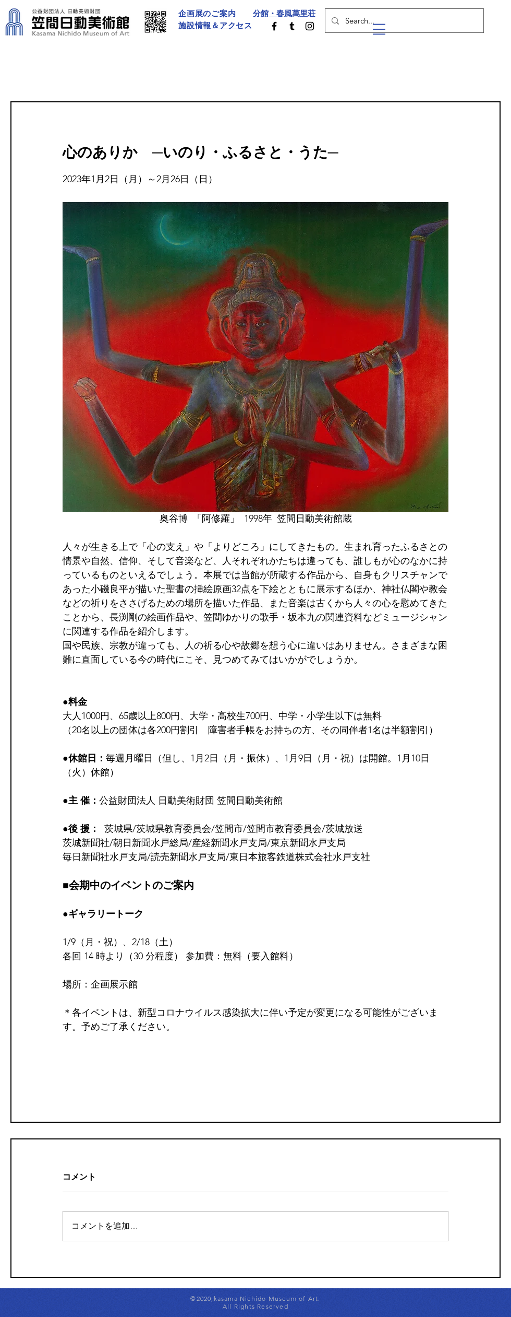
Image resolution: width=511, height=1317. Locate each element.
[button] (379, 29)
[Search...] (403, 20)
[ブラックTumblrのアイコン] (292, 26)
